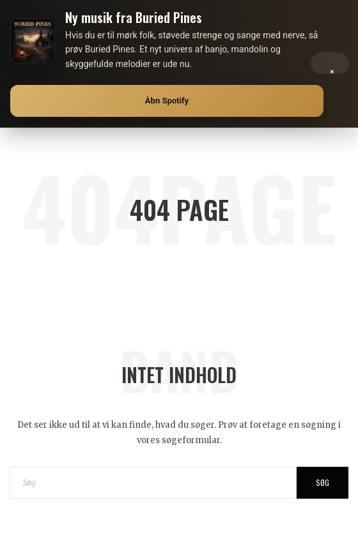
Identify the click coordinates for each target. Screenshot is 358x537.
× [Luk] (332, 68)
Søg (322, 482)
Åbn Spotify (167, 100)
